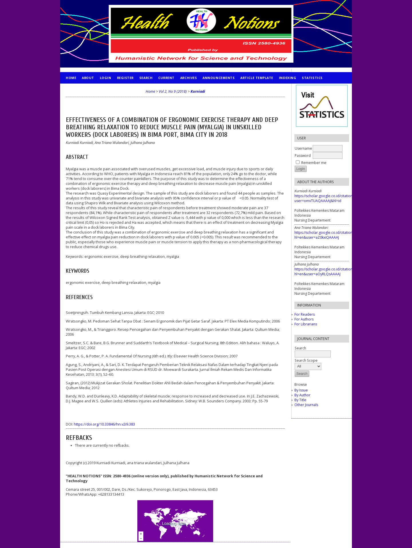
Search (145, 78)
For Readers (304, 314)
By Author (302, 395)
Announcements (219, 78)
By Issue (301, 390)
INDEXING (287, 78)
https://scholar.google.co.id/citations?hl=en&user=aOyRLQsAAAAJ (325, 271)
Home (71, 78)
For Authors (304, 319)
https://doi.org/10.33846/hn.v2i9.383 (104, 424)
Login (105, 78)
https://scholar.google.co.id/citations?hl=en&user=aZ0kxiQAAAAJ (325, 235)
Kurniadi (198, 91)
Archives (188, 78)
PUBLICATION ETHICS (84, 89)
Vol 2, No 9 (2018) (173, 91)
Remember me (313, 162)
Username (303, 148)
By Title (300, 399)
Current (166, 78)
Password (303, 155)
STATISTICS (312, 78)
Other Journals (306, 404)
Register (125, 78)
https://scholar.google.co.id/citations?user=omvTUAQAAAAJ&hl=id (325, 198)
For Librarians (305, 324)
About (88, 78)
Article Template (256, 78)
